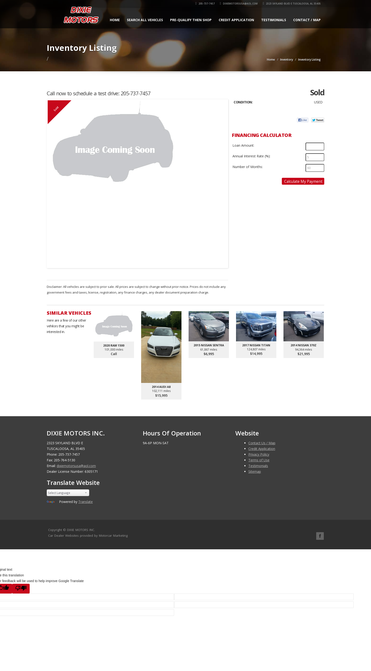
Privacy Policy (258, 454)
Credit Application (236, 20)
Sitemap (254, 471)
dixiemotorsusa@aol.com (239, 3)
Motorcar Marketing (113, 535)
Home (115, 20)
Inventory (286, 60)
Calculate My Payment (303, 181)
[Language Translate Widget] (68, 492)
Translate (85, 501)
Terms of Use (258, 460)
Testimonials (273, 20)
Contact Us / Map (261, 443)
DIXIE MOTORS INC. (81, 530)
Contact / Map (307, 20)
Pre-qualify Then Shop (191, 20)
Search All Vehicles (145, 20)
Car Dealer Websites (63, 535)
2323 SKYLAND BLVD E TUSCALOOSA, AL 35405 (292, 3)
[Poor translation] (21, 589)
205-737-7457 (205, 3)
